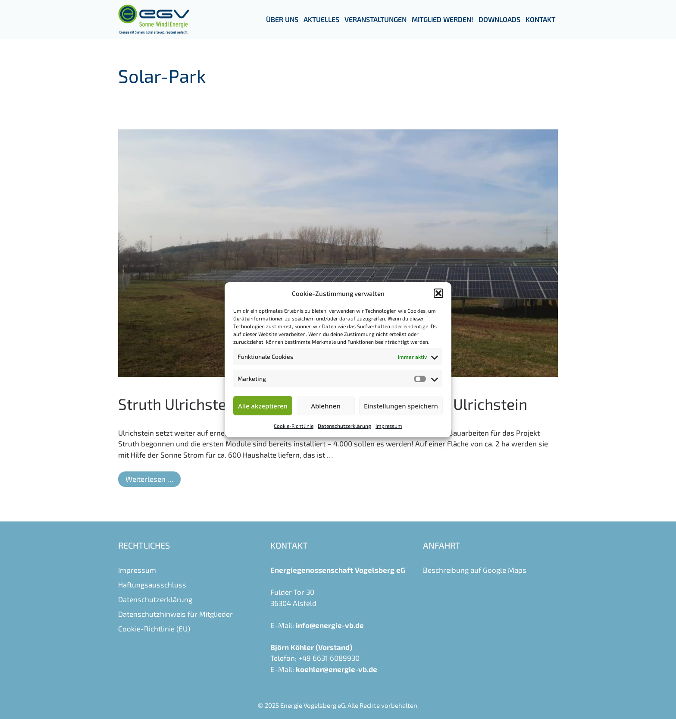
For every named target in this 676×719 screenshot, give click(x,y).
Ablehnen (326, 406)
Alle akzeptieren (263, 406)
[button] (438, 293)
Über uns (282, 19)
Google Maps (504, 569)
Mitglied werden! (442, 19)
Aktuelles (321, 19)
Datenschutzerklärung (344, 426)
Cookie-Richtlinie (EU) (154, 628)
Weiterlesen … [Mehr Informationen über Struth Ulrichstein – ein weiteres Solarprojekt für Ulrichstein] (149, 478)
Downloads (499, 19)
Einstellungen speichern (401, 406)
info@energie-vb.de (330, 625)
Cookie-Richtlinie (293, 426)
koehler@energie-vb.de (336, 669)
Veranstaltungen (375, 19)
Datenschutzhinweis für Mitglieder (175, 613)
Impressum (389, 426)
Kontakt (540, 19)
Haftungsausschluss (152, 584)
